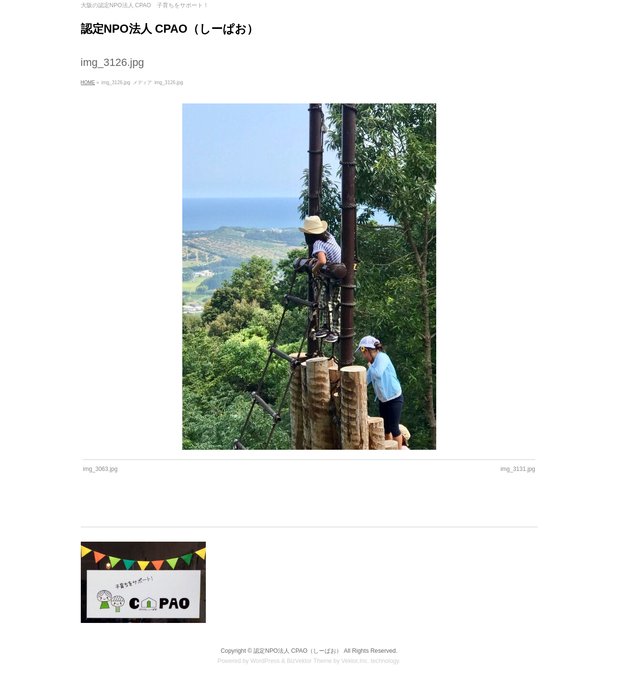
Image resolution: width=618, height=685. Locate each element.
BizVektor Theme (309, 660)
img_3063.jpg (100, 469)
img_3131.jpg (518, 469)
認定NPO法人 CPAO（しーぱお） (169, 28)
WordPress (265, 660)
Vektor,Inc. (355, 660)
